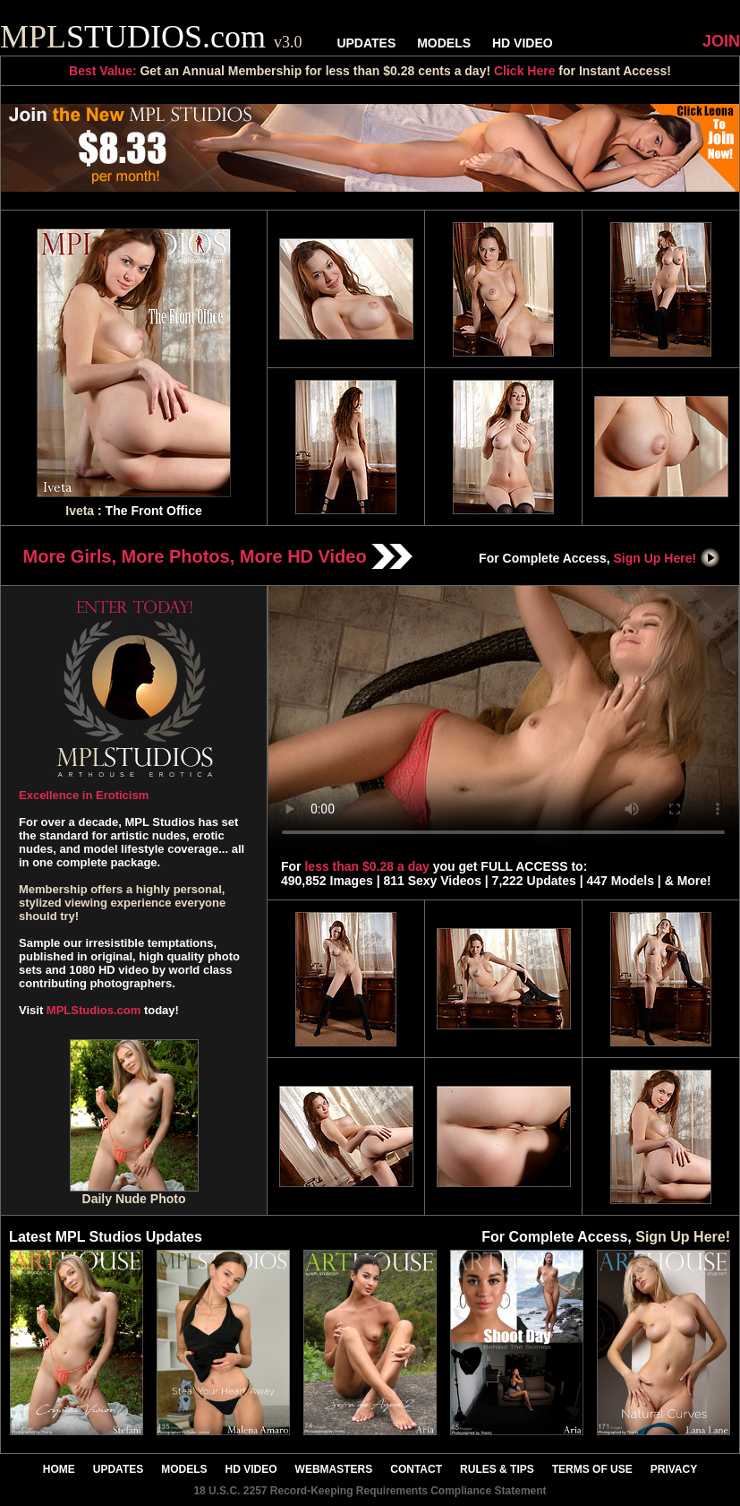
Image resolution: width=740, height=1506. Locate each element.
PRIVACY (674, 1469)
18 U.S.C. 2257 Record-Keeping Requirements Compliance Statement (369, 1490)
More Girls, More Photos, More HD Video (218, 556)
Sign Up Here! (667, 558)
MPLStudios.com (93, 1010)
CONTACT (416, 1469)
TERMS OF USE (592, 1469)
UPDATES (366, 43)
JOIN (721, 41)
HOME (59, 1469)
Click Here (524, 71)
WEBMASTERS (334, 1469)
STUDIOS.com (151, 37)
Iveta (79, 510)
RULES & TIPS (497, 1469)
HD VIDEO (522, 43)
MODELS (444, 43)
